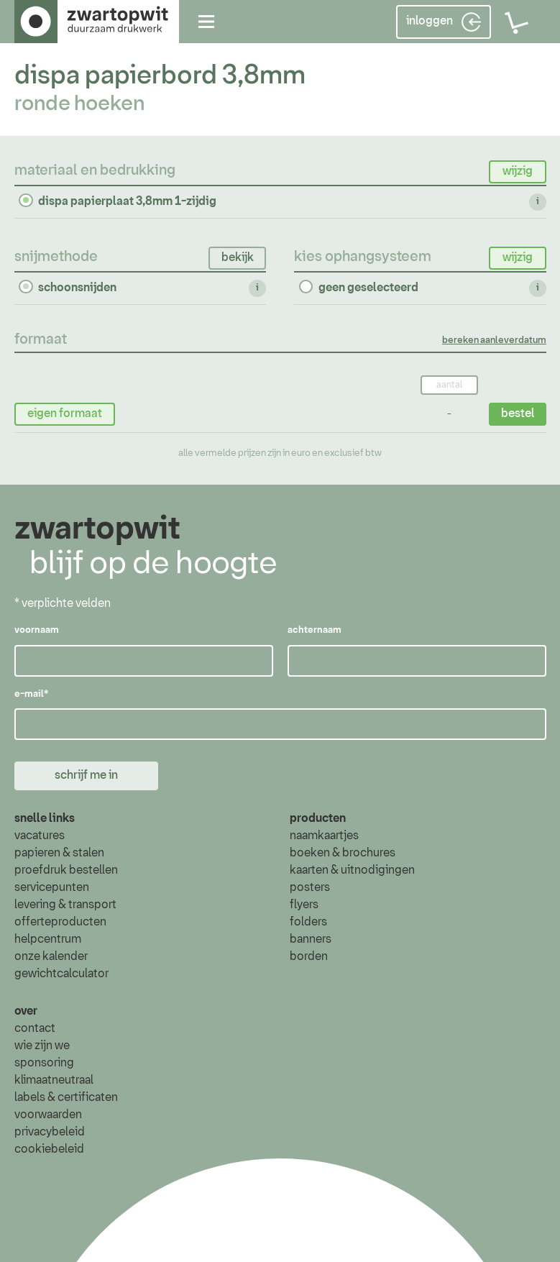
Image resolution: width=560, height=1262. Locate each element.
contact (34, 1028)
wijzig (517, 171)
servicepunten (51, 888)
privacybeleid (49, 1132)
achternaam (314, 631)
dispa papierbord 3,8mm (160, 76)
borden (309, 957)
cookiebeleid (49, 1149)
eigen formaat (64, 413)
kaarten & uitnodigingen (352, 871)
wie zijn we (42, 1045)
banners (310, 940)
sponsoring (44, 1063)
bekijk (237, 256)
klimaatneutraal (53, 1080)
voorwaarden (48, 1114)
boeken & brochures (342, 853)
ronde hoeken (79, 103)
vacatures (39, 836)
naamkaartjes (324, 836)
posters (310, 888)
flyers (304, 905)
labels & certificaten (66, 1097)
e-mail (31, 694)
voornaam (36, 631)
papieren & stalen (59, 853)
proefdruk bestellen (66, 871)
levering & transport (65, 905)
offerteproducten (60, 922)
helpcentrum (47, 940)
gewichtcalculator (61, 974)
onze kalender (51, 957)
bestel (516, 413)
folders (308, 922)
